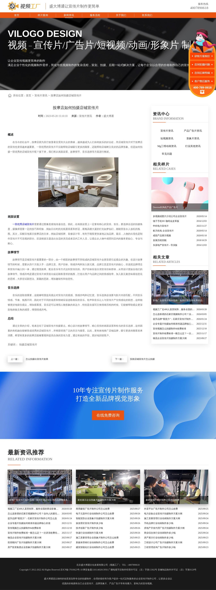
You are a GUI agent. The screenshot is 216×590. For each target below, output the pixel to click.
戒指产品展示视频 (162, 235)
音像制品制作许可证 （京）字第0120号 (177, 570)
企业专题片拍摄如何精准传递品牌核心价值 (174, 324)
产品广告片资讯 (193, 130)
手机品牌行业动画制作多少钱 (158, 523)
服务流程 (95, 15)
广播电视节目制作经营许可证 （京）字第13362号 (132, 570)
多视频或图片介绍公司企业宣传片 (170, 216)
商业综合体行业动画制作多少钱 (160, 533)
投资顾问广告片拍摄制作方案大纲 (24, 542)
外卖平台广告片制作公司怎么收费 (161, 509)
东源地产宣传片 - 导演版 (165, 245)
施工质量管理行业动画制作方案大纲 (162, 518)
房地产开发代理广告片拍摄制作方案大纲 (164, 528)
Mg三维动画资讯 (166, 146)
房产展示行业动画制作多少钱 (158, 537)
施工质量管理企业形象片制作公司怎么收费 (97, 537)
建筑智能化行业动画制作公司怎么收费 (95, 547)
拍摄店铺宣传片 (28, 344)
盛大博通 (48, 578)
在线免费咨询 (108, 415)
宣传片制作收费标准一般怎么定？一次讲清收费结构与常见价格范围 (174, 333)
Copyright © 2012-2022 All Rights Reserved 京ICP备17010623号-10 (51, 570)
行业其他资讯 (193, 146)
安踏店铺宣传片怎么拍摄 (142, 359)
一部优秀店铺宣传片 (23, 224)
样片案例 (43, 15)
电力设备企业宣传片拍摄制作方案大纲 (163, 513)
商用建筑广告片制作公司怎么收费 (93, 509)
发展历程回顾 (159, 240)
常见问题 (167, 153)
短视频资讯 (166, 138)
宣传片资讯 (41, 95)
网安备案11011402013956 (95, 570)
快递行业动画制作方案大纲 (89, 533)
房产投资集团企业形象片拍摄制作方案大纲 (29, 547)
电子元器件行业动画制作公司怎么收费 (95, 513)
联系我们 (147, 15)
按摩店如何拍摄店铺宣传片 (66, 95)
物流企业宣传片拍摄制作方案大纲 (170, 338)
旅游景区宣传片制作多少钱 (89, 523)
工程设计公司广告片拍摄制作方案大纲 (163, 542)
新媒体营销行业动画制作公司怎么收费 (95, 542)
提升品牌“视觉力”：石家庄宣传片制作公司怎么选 (174, 319)
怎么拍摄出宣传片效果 (37, 359)
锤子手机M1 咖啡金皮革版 (166, 221)
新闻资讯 (69, 15)
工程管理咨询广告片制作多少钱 (160, 547)
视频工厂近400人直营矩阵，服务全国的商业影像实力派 (174, 309)
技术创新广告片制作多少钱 (89, 528)
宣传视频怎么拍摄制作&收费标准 (169, 328)
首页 (16, 15)
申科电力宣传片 (161, 226)
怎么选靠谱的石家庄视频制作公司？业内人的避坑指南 (174, 314)
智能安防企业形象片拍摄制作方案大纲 (95, 518)
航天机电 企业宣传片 (163, 231)
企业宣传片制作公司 (146, 578)
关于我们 (121, 15)
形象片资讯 (192, 138)
